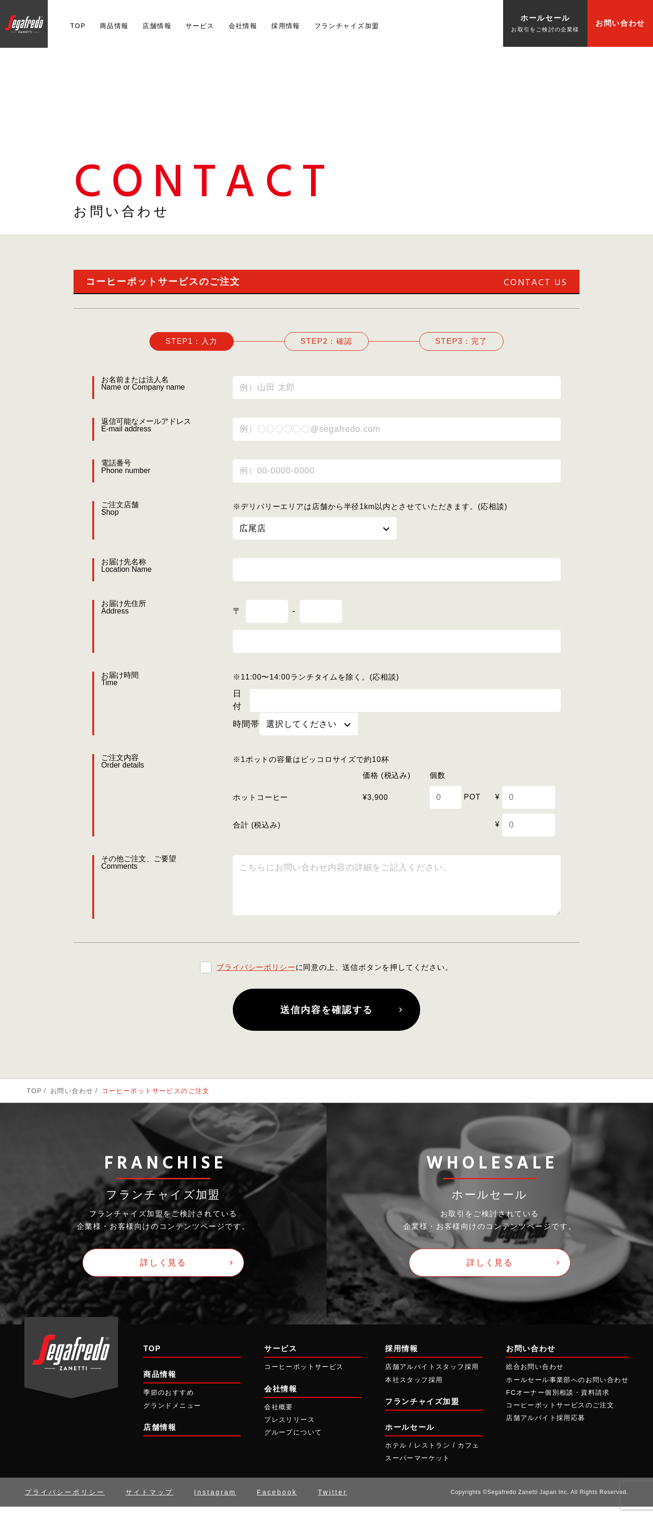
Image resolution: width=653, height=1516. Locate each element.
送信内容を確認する (326, 1019)
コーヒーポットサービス (303, 1376)
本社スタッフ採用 (414, 1388)
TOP (78, 26)
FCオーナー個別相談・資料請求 (558, 1401)
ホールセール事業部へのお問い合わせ (567, 1388)
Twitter (332, 1501)
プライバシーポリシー (255, 977)
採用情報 (285, 26)
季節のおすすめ (168, 1401)
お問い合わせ (620, 23)
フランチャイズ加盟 (346, 26)
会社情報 (243, 26)
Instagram (215, 1501)
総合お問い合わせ (535, 1376)
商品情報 (114, 26)
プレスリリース (289, 1429)
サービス (200, 26)
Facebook (277, 1501)
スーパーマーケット (417, 1467)
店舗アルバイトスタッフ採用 (432, 1376)
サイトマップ (149, 1501)
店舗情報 (156, 26)
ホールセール (410, 1437)
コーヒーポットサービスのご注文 (560, 1414)
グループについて (293, 1441)
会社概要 (278, 1416)
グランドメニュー (172, 1414)
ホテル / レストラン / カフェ (432, 1454)
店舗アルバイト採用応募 (545, 1427)
